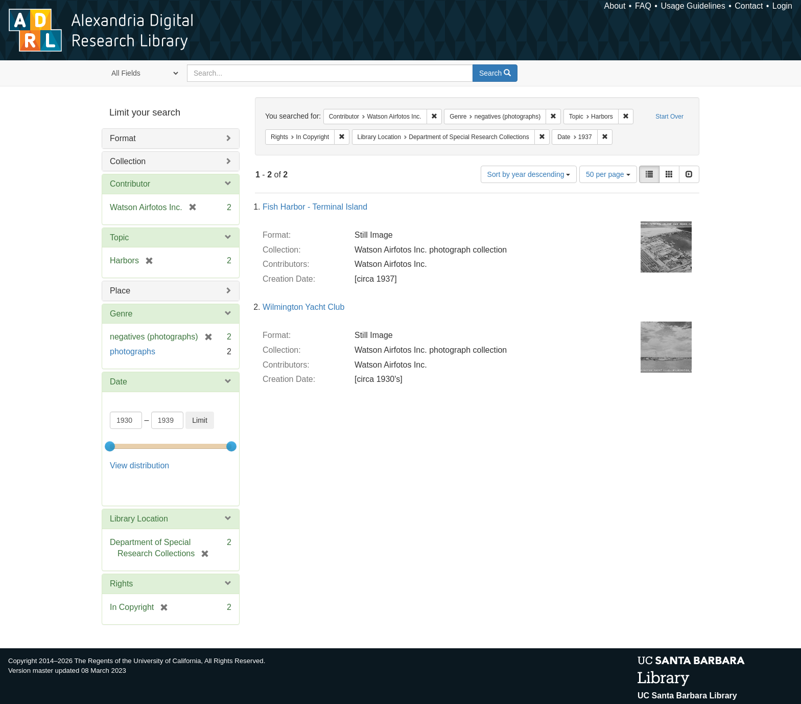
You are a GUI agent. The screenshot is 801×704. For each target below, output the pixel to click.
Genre (121, 313)
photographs (132, 351)
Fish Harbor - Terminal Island (315, 206)
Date (118, 381)
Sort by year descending (529, 174)
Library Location (139, 492)
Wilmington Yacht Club (303, 307)
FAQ (643, 6)
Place (120, 290)
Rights (121, 558)
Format (123, 138)
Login (782, 6)
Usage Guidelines (693, 6)
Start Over (669, 116)
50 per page (608, 174)
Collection (128, 161)
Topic (119, 237)
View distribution (139, 465)
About (615, 6)
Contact (749, 6)
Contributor (130, 183)
